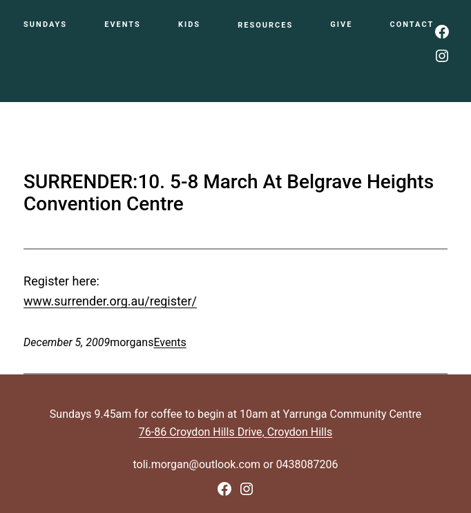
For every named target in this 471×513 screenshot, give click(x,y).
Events (169, 342)
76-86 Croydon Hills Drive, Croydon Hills (235, 432)
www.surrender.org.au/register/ (110, 301)
